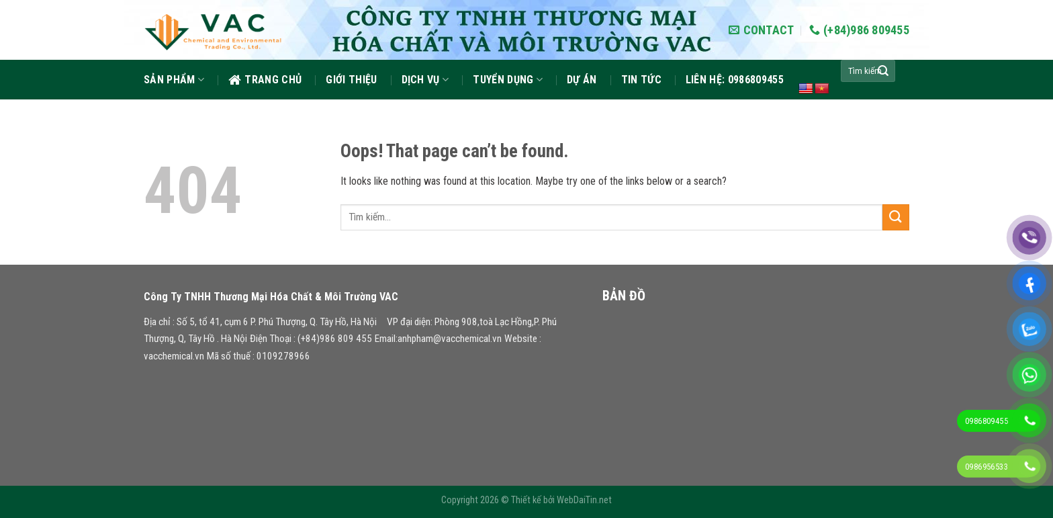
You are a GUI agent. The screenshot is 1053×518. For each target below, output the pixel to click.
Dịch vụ (425, 79)
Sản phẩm (174, 79)
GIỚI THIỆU (351, 79)
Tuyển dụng (508, 79)
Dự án (582, 79)
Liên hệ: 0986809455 (735, 79)
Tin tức (641, 79)
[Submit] (883, 71)
